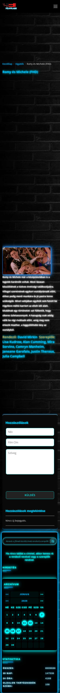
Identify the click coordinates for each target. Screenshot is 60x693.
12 (30, 623)
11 (24, 623)
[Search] (53, 541)
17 (18, 631)
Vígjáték (19, 63)
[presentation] (30, 484)
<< (7, 594)
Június (24, 594)
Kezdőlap (7, 63)
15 (7, 631)
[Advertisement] (30, 105)
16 (12, 631)
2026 (25, 601)
